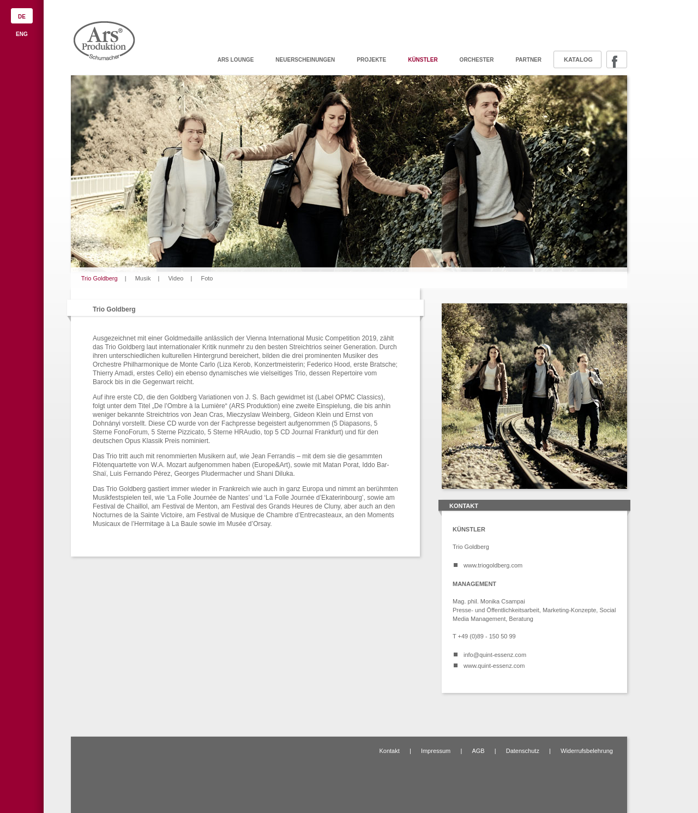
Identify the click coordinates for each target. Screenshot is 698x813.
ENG (22, 34)
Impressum (435, 751)
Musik (143, 278)
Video (175, 278)
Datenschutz (522, 751)
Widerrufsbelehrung (587, 751)
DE (22, 17)
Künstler (422, 60)
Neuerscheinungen (305, 60)
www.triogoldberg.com (493, 565)
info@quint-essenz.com (495, 654)
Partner (528, 60)
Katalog (578, 59)
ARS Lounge (236, 60)
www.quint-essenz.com (494, 665)
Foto (207, 278)
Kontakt (389, 751)
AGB (478, 751)
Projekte (371, 60)
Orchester (477, 60)
